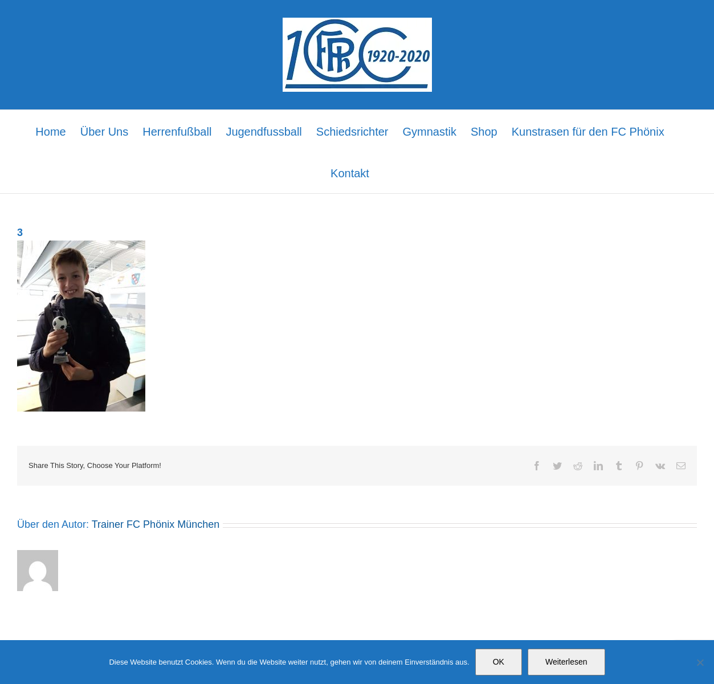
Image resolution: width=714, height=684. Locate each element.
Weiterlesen (566, 661)
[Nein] (699, 662)
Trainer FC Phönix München (155, 524)
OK (498, 661)
